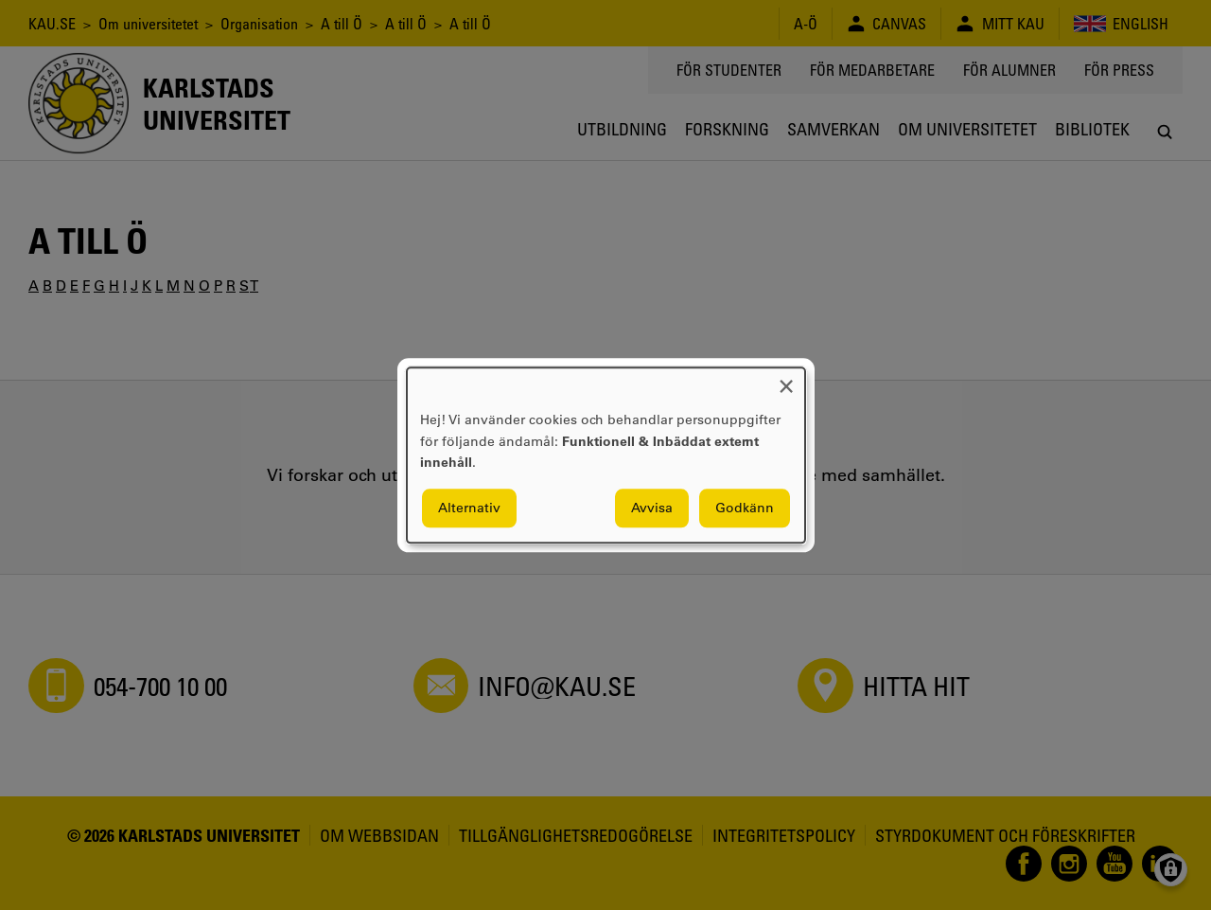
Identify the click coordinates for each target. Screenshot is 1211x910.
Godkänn (744, 507)
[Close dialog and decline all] (786, 379)
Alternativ (469, 507)
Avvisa (652, 507)
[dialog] (606, 455)
